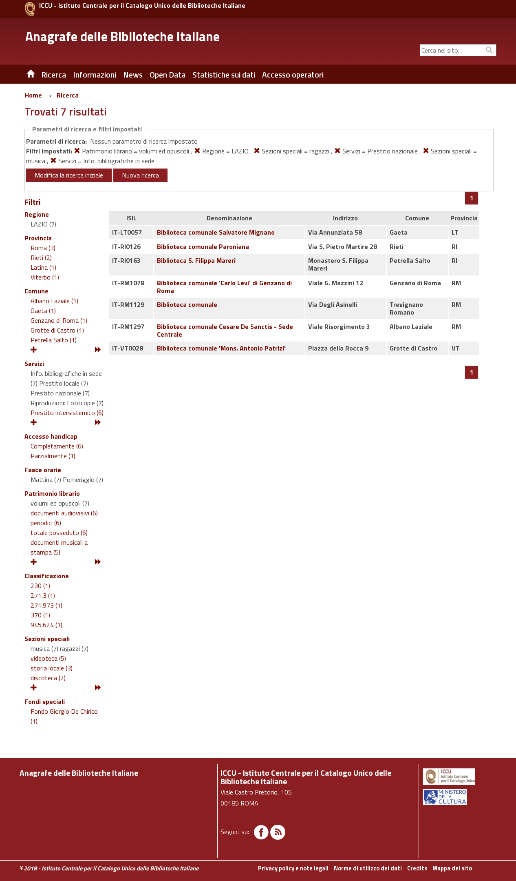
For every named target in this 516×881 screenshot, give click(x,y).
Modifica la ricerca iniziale (69, 175)
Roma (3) (43, 248)
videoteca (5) (48, 658)
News (133, 75)
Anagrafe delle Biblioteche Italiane (122, 36)
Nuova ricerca (140, 175)
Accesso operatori (293, 75)
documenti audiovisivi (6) (64, 513)
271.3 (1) (43, 595)
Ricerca (68, 95)
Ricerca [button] (53, 75)
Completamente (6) (57, 446)
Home (33, 95)
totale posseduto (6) (59, 532)
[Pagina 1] (472, 198)
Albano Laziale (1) (54, 301)
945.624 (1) (46, 625)
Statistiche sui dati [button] (223, 75)
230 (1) (40, 585)
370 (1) (40, 615)
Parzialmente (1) (53, 456)
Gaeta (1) (43, 310)
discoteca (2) (48, 678)
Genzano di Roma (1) (59, 320)
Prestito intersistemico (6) (67, 412)
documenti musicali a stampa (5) (59, 547)
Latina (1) (43, 267)
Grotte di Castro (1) (57, 330)
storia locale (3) (52, 668)
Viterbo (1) (45, 277)
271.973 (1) (46, 605)
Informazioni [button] (94, 75)
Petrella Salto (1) (54, 340)
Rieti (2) (41, 257)
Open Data (167, 75)
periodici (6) (46, 523)
